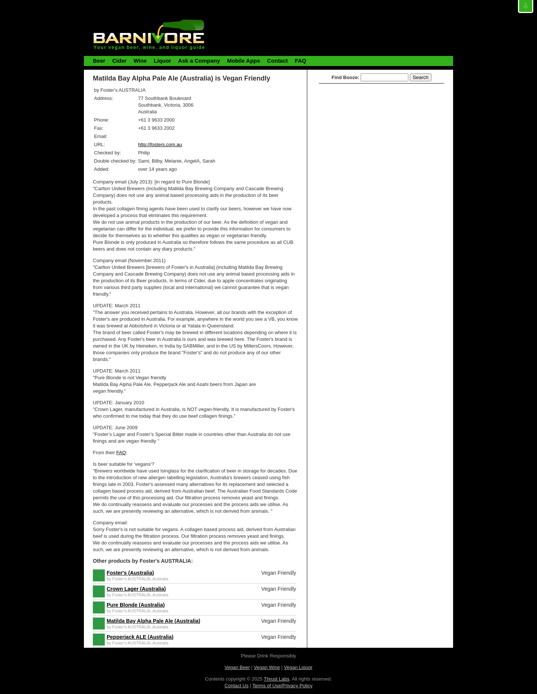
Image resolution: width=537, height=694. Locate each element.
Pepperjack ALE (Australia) (140, 637)
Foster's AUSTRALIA (131, 579)
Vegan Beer (237, 667)
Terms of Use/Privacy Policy (282, 685)
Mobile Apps (243, 60)
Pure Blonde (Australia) (136, 605)
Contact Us (236, 685)
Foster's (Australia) (130, 573)
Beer (99, 60)
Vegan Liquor (298, 667)
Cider (119, 60)
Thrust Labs (276, 679)
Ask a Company (199, 60)
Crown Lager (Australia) (136, 589)
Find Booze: (345, 77)
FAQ (300, 60)
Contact (277, 60)
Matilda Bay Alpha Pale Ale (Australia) (153, 621)
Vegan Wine (267, 667)
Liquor (162, 60)
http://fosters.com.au (160, 144)
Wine (140, 60)
